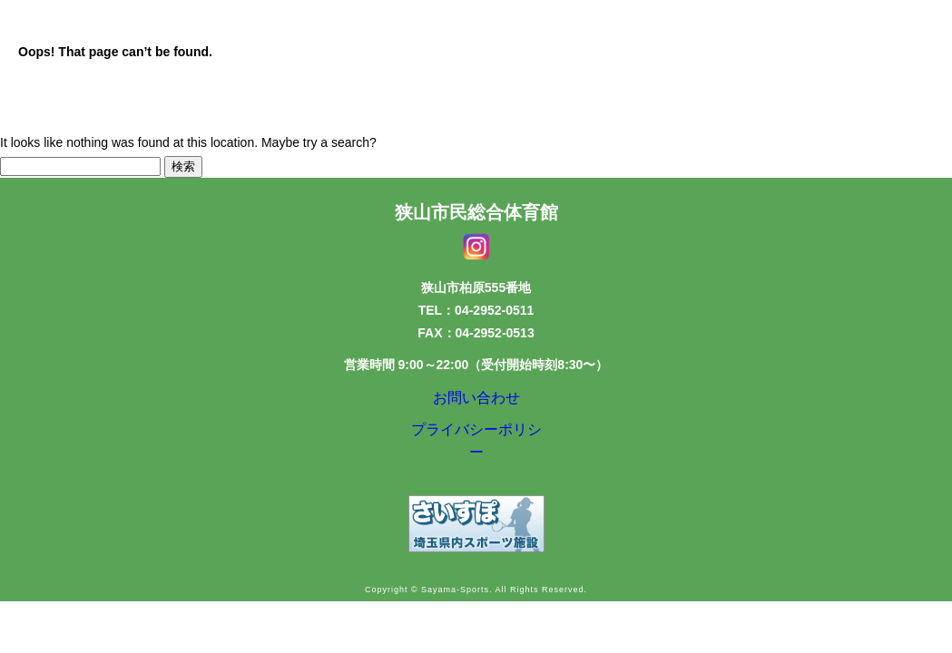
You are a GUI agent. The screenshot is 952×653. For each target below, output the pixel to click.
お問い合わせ (476, 402)
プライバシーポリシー (476, 442)
